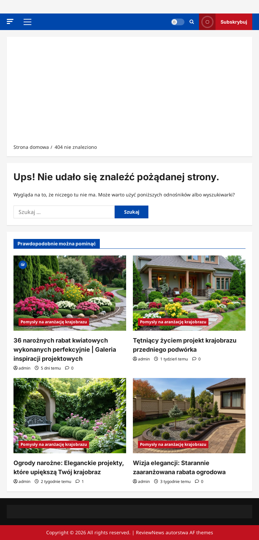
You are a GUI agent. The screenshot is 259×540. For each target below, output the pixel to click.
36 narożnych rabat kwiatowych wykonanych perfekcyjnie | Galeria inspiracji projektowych (64, 349)
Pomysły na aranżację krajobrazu (54, 322)
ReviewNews (150, 532)
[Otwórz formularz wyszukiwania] (192, 21)
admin (24, 368)
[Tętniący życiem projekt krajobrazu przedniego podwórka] (189, 293)
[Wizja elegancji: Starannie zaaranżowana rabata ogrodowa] (189, 415)
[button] (10, 21)
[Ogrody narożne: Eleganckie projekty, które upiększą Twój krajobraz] (69, 415)
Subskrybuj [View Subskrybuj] (223, 22)
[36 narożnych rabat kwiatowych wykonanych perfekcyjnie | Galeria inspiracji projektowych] (69, 293)
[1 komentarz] (80, 481)
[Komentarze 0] (69, 368)
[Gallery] (23, 264)
